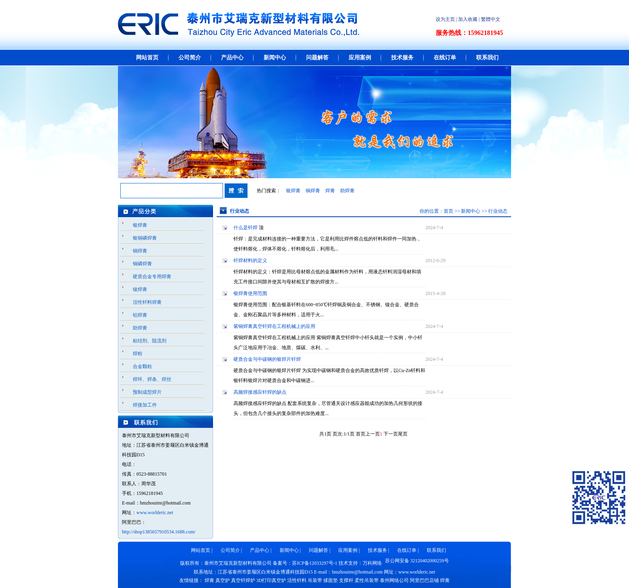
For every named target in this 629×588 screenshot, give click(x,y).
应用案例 (360, 58)
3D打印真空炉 (271, 580)
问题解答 (317, 58)
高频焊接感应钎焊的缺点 (259, 392)
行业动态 (497, 211)
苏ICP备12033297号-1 (314, 563)
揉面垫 (330, 580)
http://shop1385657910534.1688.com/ (158, 532)
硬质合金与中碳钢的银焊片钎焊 (267, 359)
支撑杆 (346, 580)
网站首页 (147, 58)
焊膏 (330, 190)
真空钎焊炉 (243, 580)
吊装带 (315, 580)
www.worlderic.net (154, 512)
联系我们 (487, 58)
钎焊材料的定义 (250, 260)
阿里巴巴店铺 (424, 580)
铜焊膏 (313, 190)
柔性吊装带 (367, 580)
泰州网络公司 (394, 580)
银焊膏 (293, 190)
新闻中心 (275, 58)
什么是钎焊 (245, 227)
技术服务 (402, 58)
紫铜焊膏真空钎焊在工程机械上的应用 (274, 326)
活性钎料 (296, 580)
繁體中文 (490, 19)
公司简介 (190, 58)
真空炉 (222, 580)
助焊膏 (347, 190)
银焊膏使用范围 (250, 293)
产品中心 (232, 58)
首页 (448, 211)
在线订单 (445, 58)
